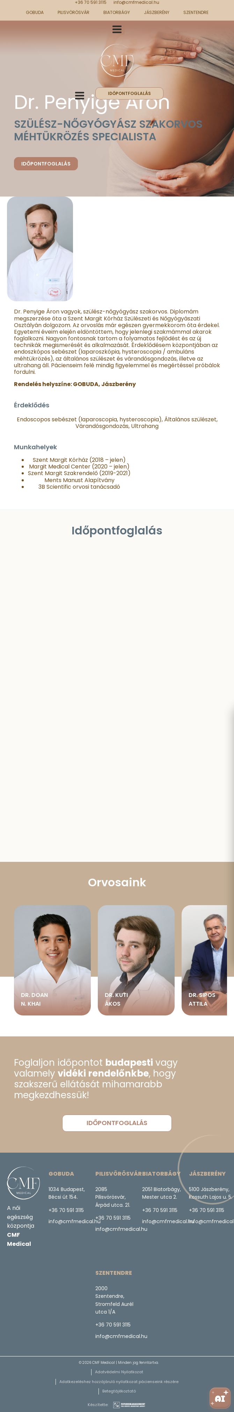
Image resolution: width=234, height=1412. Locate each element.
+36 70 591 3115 (91, 2)
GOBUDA (35, 12)
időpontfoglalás (129, 93)
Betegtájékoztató (119, 1391)
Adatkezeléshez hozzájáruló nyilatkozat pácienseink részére (118, 1381)
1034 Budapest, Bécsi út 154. (67, 1193)
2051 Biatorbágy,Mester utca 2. (161, 1193)
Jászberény (156, 12)
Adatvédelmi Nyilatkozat (119, 1372)
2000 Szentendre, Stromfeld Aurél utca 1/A (114, 1300)
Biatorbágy (116, 12)
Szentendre (196, 12)
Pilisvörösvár (73, 12)
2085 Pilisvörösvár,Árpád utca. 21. (112, 1197)
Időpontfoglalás (46, 163)
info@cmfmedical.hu (136, 2)
